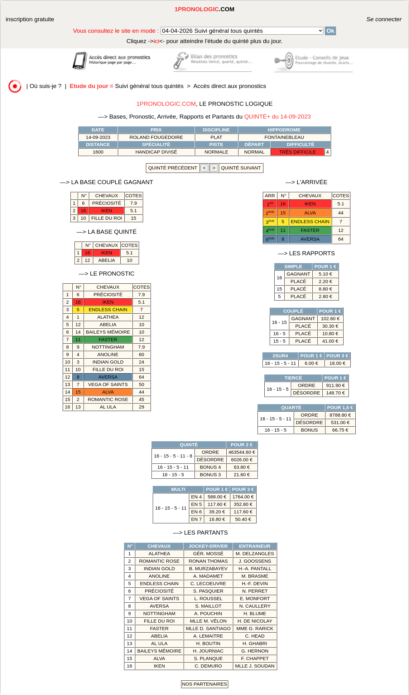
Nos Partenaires (204, 684)
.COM (204, 9)
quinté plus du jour (205, 41)
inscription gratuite (30, 19)
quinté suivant (241, 167)
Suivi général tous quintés (127, 86)
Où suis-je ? (45, 86)
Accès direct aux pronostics (229, 86)
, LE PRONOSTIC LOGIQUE (204, 103)
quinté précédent (172, 167)
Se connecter (374, 19)
